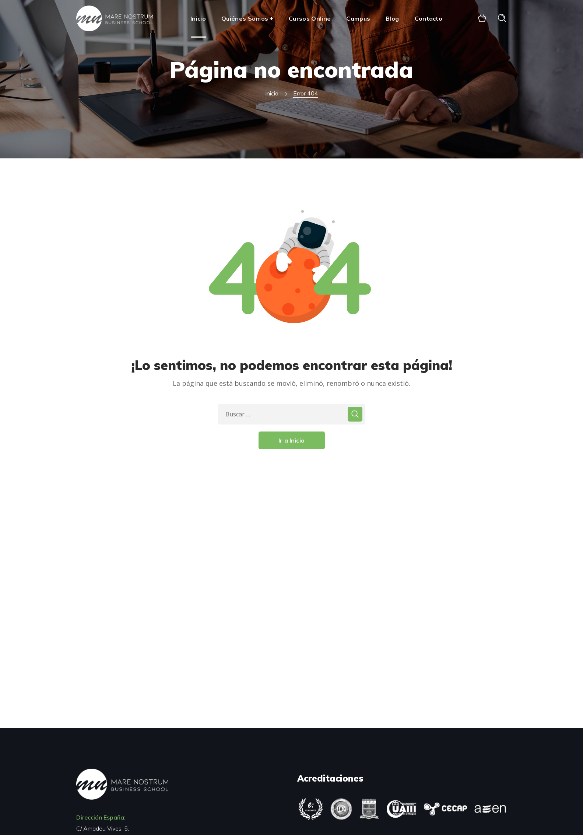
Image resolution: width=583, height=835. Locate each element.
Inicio (271, 93)
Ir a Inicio (291, 440)
